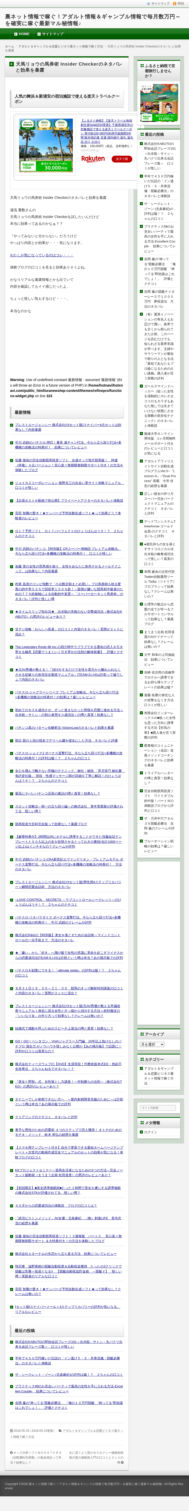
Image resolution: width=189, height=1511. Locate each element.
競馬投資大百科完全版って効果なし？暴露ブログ (51, 824)
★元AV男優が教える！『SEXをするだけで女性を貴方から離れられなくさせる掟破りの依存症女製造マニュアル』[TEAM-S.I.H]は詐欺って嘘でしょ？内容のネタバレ (69, 674)
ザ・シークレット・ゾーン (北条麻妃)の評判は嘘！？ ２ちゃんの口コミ (69, 1375)
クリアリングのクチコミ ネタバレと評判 (46, 1117)
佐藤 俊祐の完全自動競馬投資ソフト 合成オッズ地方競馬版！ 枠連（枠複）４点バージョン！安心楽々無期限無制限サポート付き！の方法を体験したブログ (69, 465)
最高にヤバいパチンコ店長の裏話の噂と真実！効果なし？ (57, 793)
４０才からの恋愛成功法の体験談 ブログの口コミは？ (56, 1205)
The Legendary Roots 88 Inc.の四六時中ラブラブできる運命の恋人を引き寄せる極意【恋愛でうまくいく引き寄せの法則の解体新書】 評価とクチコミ (69, 652)
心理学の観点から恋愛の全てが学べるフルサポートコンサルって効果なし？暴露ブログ (159, 614)
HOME (24, 34)
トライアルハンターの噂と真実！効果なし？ (159, 778)
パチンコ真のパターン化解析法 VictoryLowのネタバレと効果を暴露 (64, 728)
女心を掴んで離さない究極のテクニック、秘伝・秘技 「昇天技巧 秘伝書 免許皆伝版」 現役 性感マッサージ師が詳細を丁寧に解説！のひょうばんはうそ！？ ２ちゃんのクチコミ (70, 776)
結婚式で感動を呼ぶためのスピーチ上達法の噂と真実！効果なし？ (64, 1028)
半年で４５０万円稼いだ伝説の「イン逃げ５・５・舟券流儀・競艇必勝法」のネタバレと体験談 (159, 186)
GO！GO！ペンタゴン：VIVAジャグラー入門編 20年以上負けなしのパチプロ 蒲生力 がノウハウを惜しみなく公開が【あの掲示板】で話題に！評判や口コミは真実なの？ (68, 1046)
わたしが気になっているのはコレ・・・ (42, 255)
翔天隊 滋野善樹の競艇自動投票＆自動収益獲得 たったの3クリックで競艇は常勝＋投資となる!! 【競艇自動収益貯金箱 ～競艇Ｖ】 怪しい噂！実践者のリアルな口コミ (68, 1271)
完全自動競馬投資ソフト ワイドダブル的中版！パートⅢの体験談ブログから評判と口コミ (159, 801)
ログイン (150, 1132)
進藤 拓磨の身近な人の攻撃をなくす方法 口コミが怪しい (160, 700)
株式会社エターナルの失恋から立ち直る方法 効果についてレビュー (66, 1254)
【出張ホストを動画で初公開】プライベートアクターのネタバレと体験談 (69, 500)
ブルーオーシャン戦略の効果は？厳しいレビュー (159, 846)
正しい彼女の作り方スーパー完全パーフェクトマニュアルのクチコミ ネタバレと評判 (159, 503)
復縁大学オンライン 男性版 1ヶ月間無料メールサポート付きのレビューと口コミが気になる (160, 443)
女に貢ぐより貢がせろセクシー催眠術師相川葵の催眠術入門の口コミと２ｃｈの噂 (96, 1457)
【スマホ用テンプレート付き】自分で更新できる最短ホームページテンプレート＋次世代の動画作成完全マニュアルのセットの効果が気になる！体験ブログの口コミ (69, 1152)
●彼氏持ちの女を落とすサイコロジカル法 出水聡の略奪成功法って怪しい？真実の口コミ (160, 554)
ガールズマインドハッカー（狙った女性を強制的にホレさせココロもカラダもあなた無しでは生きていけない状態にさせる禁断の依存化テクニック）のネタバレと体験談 (159, 405)
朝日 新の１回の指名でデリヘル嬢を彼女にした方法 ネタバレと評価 (66, 740)
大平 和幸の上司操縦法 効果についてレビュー (159, 659)
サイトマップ (52, 34)
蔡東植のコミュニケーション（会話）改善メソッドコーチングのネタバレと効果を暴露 (159, 755)
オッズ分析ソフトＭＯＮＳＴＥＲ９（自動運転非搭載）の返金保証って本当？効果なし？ (36, 1457)
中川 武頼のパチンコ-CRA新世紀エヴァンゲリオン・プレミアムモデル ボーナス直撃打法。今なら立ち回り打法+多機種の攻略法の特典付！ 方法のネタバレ (69, 864)
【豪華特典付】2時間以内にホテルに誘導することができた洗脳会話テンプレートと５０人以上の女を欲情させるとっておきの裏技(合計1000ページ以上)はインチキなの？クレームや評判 (68, 841)
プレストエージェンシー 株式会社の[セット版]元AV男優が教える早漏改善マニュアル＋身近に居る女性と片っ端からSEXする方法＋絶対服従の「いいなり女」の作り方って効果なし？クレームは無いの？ (67, 1011)
